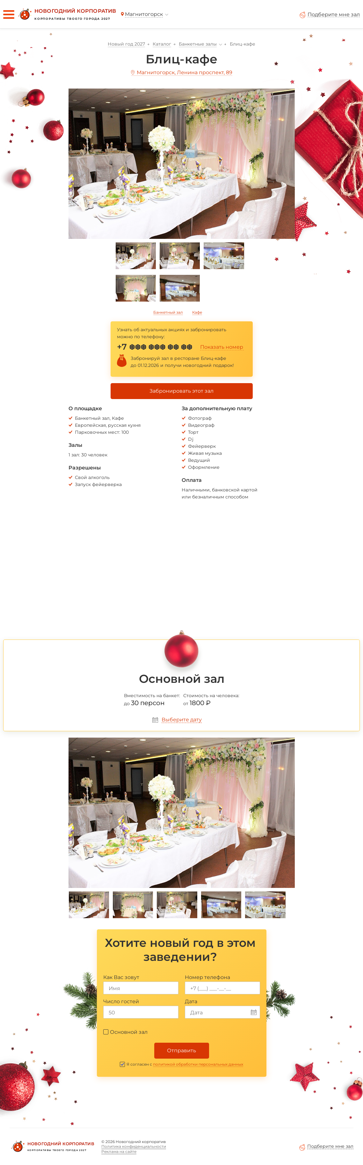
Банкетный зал (168, 312)
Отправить (181, 1050)
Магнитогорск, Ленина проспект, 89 (184, 72)
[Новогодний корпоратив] (66, 14)
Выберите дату (182, 720)
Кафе (197, 312)
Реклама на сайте (118, 1151)
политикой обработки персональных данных (198, 1064)
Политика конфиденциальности (133, 1146)
